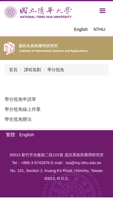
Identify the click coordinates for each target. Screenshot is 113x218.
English (81, 29)
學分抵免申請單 (20, 99)
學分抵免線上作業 (23, 109)
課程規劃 (32, 69)
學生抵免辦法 (18, 119)
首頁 (13, 69)
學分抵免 (55, 69)
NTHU (99, 29)
